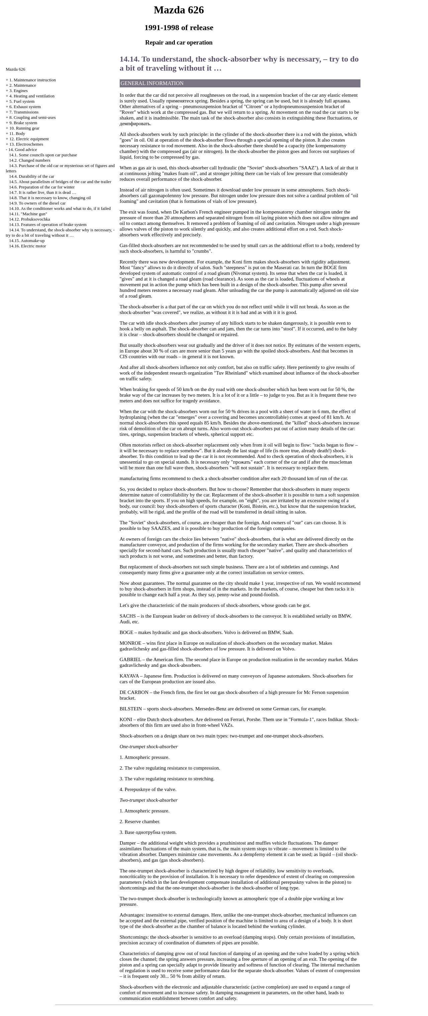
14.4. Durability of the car (31, 176)
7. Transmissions (23, 111)
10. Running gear (24, 128)
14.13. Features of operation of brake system (48, 224)
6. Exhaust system (25, 106)
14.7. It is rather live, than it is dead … (42, 192)
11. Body (17, 133)
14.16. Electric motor (27, 245)
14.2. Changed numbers (29, 160)
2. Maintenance (22, 85)
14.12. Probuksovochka (29, 219)
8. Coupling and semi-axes (32, 117)
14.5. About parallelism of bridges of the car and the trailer (60, 181)
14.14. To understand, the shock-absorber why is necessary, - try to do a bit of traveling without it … (60, 232)
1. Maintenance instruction (32, 79)
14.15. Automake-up (27, 240)
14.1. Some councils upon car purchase (43, 154)
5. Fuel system (21, 101)
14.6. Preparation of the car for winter (42, 186)
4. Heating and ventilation (32, 95)
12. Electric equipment (29, 138)
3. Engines (18, 90)
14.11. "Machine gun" (28, 213)
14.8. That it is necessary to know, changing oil (50, 197)
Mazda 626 (15, 69)
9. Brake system (23, 122)
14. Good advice (22, 149)
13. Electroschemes (26, 144)
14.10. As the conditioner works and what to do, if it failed (60, 208)
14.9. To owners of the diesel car (37, 203)
